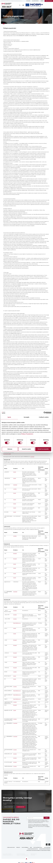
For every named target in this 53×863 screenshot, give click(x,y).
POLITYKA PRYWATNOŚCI (37, 847)
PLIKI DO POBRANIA (25, 847)
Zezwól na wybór (26, 449)
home (4, 21)
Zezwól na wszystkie (43, 449)
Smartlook (15, 591)
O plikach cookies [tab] (44, 417)
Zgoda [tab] (9, 417)
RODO (31, 847)
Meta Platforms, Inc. (17, 623)
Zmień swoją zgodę (7, 453)
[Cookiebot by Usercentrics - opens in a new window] (44, 413)
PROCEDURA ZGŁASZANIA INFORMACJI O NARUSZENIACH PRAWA (38, 850)
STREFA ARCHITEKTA (11, 847)
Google (14, 471)
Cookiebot (32, 456)
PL (19, 5)
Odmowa (9, 449)
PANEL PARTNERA (47, 847)
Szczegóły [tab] (26, 417)
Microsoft (15, 553)
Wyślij (46, 817)
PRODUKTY (18, 847)
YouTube (15, 610)
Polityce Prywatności (27, 434)
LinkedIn (15, 488)
